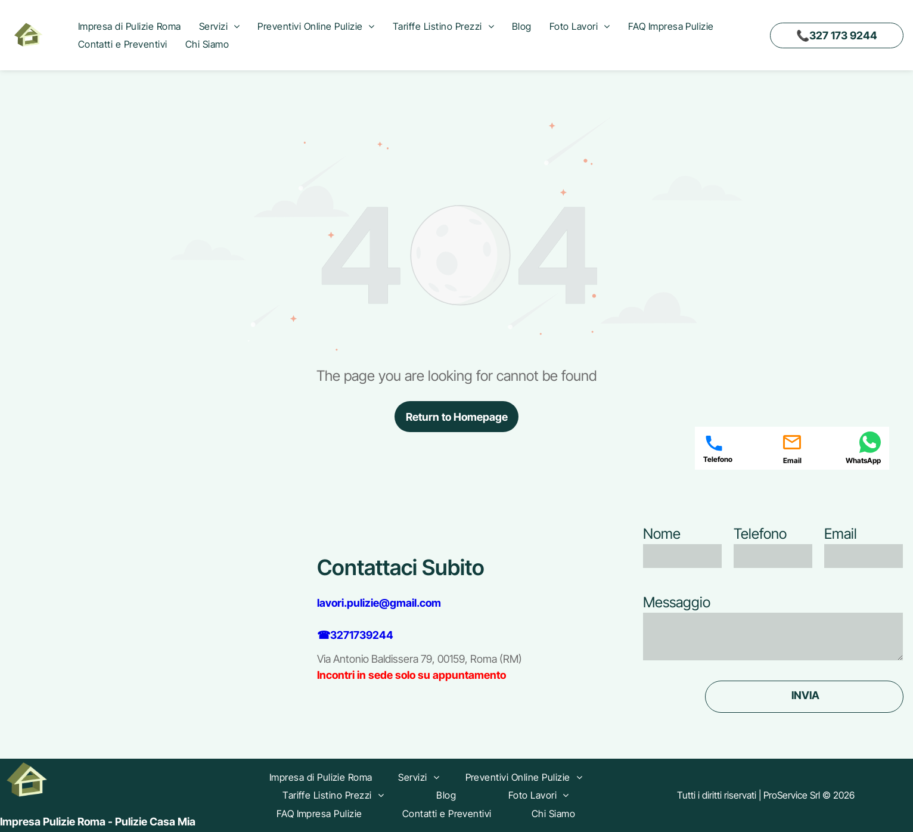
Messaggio (676, 602)
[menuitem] (129, 26)
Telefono (760, 533)
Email (840, 533)
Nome (662, 533)
